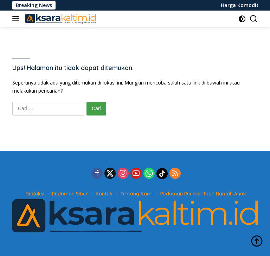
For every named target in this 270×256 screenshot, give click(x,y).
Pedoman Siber (70, 194)
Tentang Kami (136, 194)
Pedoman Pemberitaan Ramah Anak (203, 194)
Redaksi (35, 194)
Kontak (104, 194)
